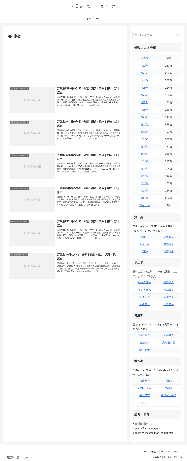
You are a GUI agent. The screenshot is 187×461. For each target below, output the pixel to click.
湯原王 (144, 402)
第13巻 (145, 146)
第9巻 (144, 117)
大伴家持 (144, 380)
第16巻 (145, 168)
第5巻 (144, 87)
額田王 (144, 236)
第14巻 (145, 153)
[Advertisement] (65, 61)
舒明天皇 (168, 236)
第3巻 (144, 73)
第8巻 (144, 109)
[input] (157, 35)
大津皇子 (168, 297)
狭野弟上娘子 (168, 395)
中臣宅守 (144, 395)
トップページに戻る (149, 452)
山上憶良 (144, 342)
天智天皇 (144, 244)
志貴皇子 (168, 304)
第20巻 (145, 198)
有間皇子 (168, 244)
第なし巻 (144, 205)
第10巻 (145, 124)
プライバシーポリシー (171, 452)
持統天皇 (144, 297)
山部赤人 (144, 335)
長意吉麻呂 (144, 289)
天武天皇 (168, 289)
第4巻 (144, 80)
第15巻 (145, 161)
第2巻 (144, 65)
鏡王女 (144, 251)
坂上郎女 (144, 350)
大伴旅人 (168, 335)
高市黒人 (168, 282)
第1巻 (144, 58)
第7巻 (144, 102)
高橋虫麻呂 (168, 342)
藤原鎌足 (168, 251)
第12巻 (145, 139)
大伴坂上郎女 (144, 388)
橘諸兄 (169, 388)
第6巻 (144, 95)
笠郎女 (169, 380)
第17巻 (145, 176)
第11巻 (145, 131)
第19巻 (145, 190)
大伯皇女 (144, 304)
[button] (177, 35)
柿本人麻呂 (144, 282)
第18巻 (145, 183)
